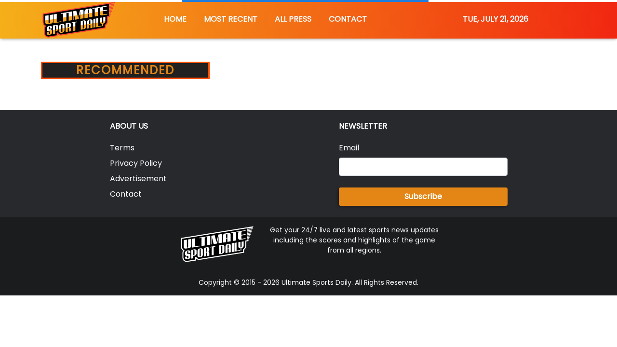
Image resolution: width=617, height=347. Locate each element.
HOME (175, 19)
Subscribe (423, 196)
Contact (126, 194)
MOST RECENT (230, 19)
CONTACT (348, 19)
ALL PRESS (293, 19)
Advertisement (138, 178)
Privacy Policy (136, 163)
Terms (122, 147)
